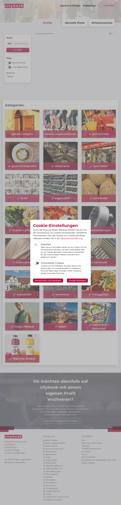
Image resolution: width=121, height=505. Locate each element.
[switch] (36, 244)
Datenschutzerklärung (71, 238)
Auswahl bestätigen (77, 280)
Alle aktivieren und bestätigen (48, 280)
